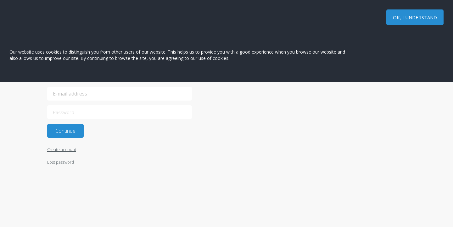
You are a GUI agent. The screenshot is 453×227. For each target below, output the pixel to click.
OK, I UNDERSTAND (415, 17)
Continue (65, 130)
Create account (61, 149)
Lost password (60, 162)
